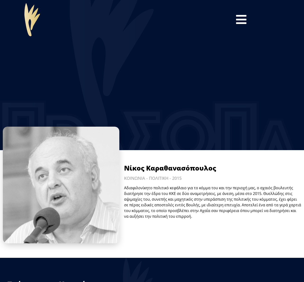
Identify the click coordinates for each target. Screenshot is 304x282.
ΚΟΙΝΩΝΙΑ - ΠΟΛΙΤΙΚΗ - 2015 (153, 178)
